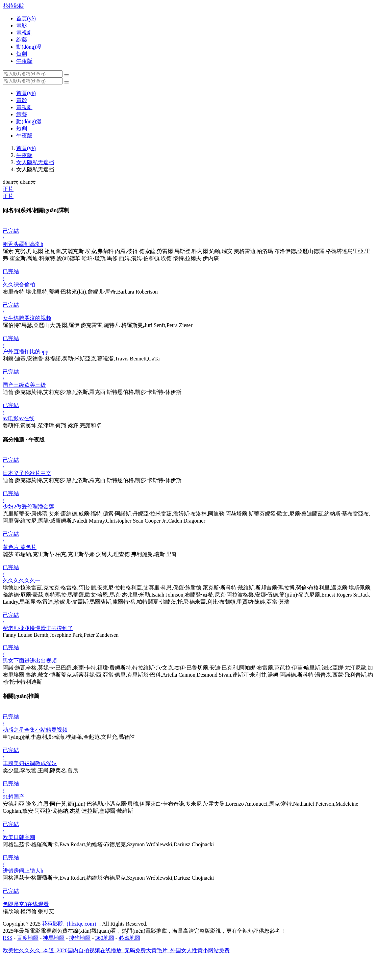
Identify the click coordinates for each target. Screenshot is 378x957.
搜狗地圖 (80, 938)
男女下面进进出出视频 (30, 660)
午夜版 (24, 155)
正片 (8, 189)
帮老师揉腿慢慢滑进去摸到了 (38, 628)
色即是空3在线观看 (26, 904)
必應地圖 (129, 938)
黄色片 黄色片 (19, 547)
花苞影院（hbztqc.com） (70, 924)
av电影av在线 (18, 418)
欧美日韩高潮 (19, 837)
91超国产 (13, 797)
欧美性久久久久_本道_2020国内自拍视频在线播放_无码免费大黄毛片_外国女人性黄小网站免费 (116, 950)
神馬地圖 (54, 938)
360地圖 (104, 938)
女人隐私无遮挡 (35, 162)
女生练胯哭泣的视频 (27, 318)
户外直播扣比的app (25, 351)
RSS (7, 938)
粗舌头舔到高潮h (23, 244)
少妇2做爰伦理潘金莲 (28, 506)
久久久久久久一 (22, 580)
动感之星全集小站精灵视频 (35, 730)
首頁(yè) (26, 148)
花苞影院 (13, 6)
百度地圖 (28, 938)
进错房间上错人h (23, 871)
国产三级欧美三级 (24, 385)
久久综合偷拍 (19, 284)
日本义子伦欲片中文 (27, 473)
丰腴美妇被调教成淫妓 (30, 763)
